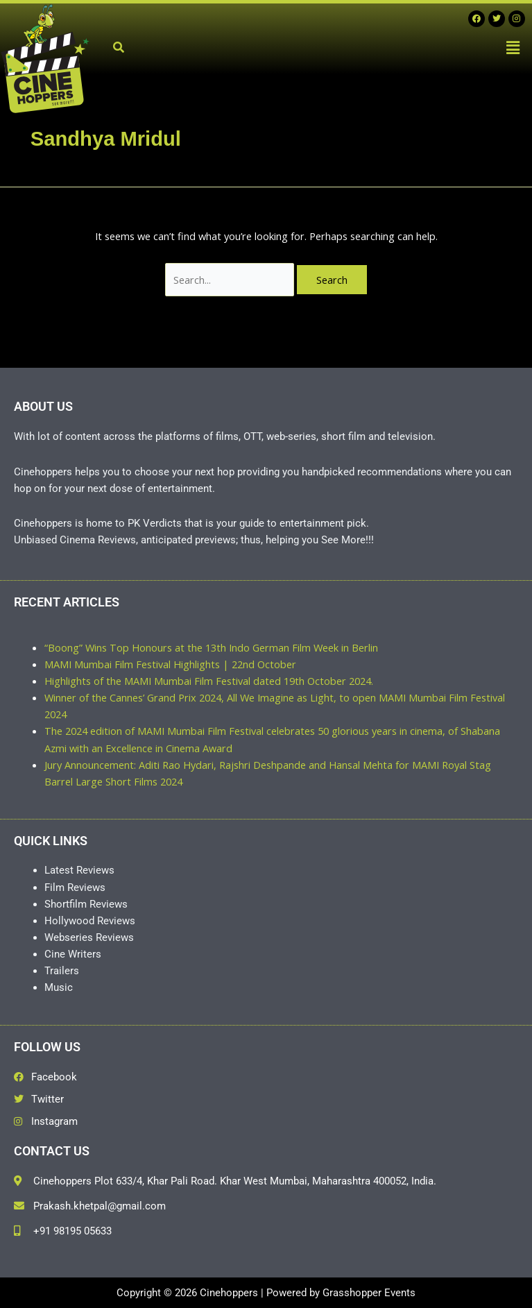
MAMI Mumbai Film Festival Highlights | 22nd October (170, 664)
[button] (513, 47)
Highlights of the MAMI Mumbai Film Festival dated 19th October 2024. (208, 681)
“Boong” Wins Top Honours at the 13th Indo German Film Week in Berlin (211, 647)
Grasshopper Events (369, 1292)
